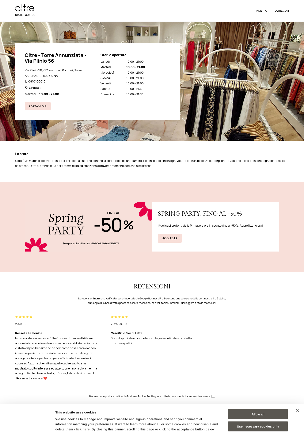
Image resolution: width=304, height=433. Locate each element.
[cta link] (152, 227)
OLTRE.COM (282, 10)
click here (82, 402)
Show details (221, 424)
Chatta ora (34, 87)
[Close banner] (297, 383)
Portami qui (38, 106)
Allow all (258, 387)
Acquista (169, 238)
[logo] (24, 7)
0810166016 (35, 81)
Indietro (261, 10)
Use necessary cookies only (258, 400)
